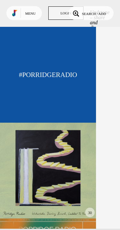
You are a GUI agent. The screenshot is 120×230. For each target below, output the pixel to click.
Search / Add (89, 13)
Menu (30, 13)
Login (65, 13)
